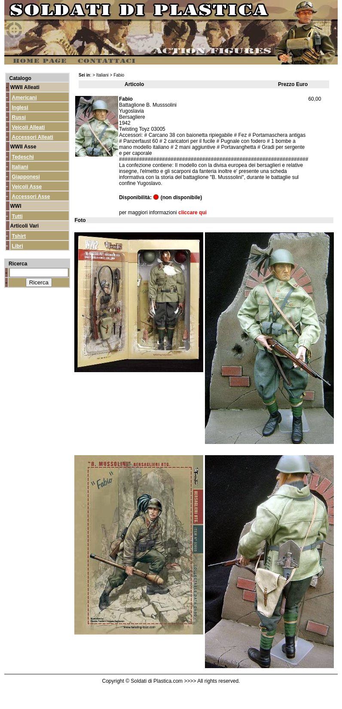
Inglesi (20, 108)
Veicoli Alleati (28, 127)
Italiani (20, 167)
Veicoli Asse (27, 187)
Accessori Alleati (32, 137)
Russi (19, 117)
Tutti (17, 216)
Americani (24, 98)
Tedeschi (23, 157)
